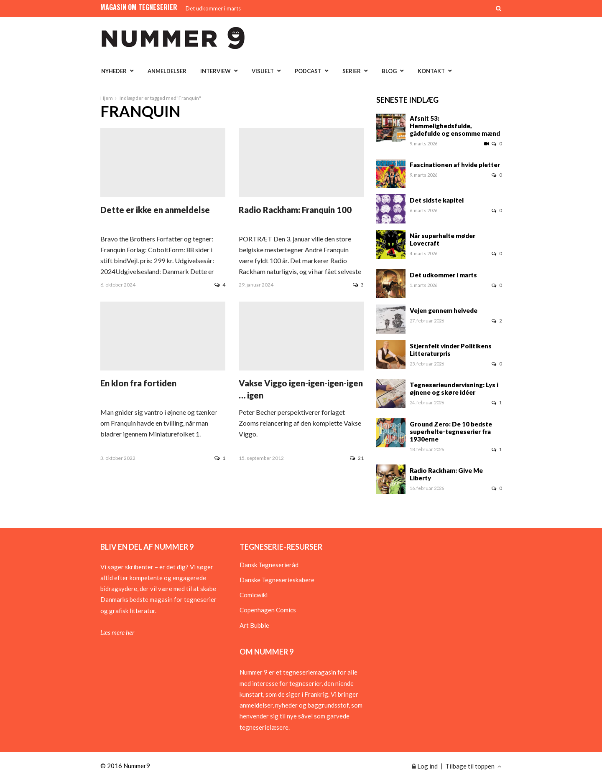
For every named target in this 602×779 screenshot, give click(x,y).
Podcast (308, 71)
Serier (351, 71)
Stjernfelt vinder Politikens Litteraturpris (451, 349)
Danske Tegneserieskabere (277, 580)
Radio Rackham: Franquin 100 (295, 210)
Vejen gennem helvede (443, 310)
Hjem (106, 98)
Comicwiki (254, 595)
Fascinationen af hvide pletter (455, 164)
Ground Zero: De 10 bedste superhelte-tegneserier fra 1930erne (451, 431)
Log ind (425, 766)
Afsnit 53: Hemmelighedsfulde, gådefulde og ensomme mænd (455, 125)
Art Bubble (254, 625)
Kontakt (431, 71)
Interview (215, 71)
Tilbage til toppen (473, 766)
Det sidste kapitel (437, 200)
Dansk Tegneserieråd (269, 564)
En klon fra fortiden (138, 383)
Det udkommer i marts (213, 8)
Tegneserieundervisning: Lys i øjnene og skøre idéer (454, 388)
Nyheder (114, 71)
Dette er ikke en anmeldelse (155, 210)
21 (357, 458)
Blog (389, 71)
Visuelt (263, 71)
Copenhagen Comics (268, 610)
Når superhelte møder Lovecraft (442, 239)
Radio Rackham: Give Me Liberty (446, 474)
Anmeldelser (167, 71)
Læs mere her (117, 632)
